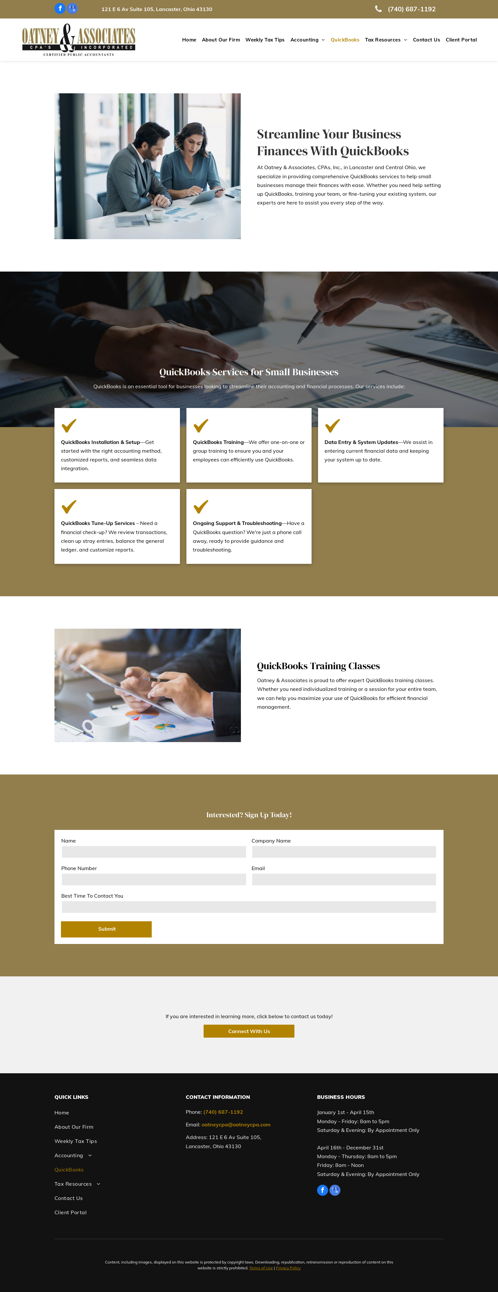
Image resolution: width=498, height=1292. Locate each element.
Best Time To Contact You (92, 895)
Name (68, 840)
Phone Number (79, 868)
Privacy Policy (288, 1267)
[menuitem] (186, 40)
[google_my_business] (72, 9)
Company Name (271, 840)
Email (258, 868)
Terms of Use (261, 1267)
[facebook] (59, 9)
